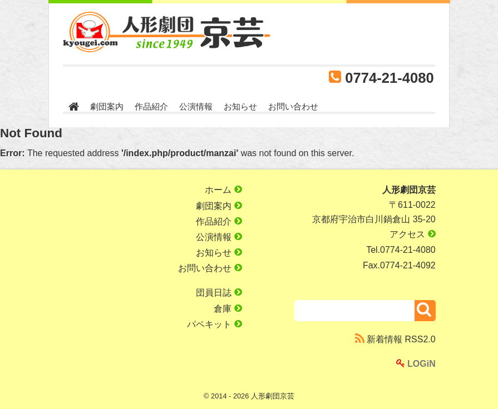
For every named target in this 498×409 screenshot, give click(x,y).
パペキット (214, 324)
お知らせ (240, 106)
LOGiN (416, 363)
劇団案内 (107, 106)
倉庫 (227, 308)
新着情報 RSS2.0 (395, 339)
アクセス (412, 234)
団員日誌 (218, 292)
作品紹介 (151, 106)
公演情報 (196, 106)
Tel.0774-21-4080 (401, 250)
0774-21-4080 (389, 78)
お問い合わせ (293, 106)
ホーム (223, 189)
